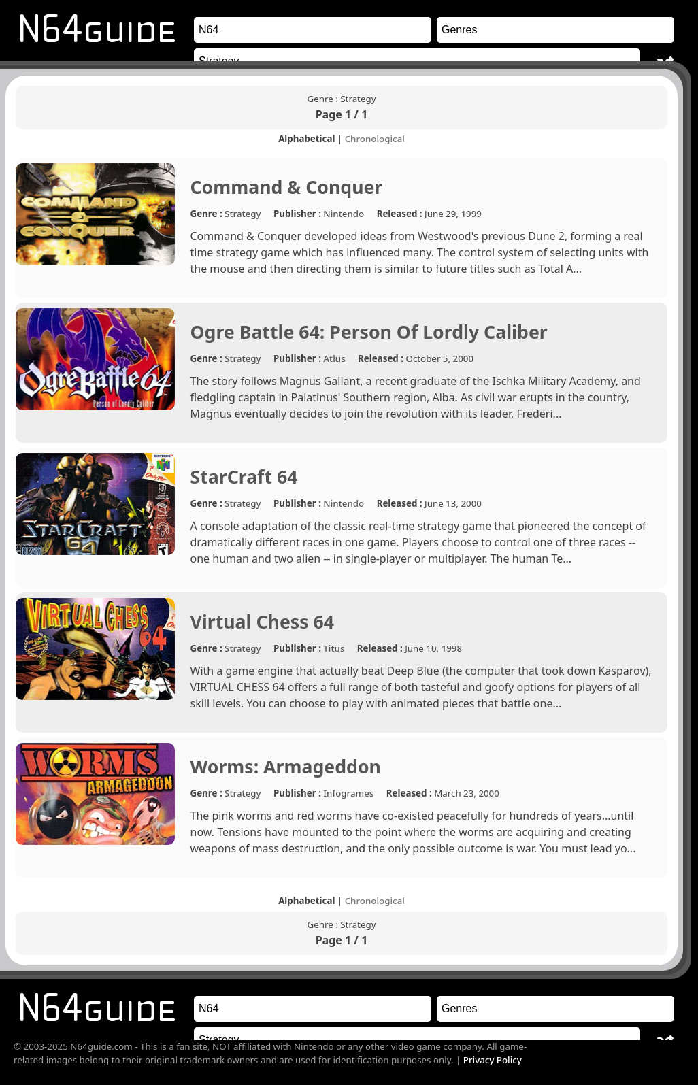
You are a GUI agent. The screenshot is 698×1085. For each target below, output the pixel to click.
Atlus (334, 358)
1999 (471, 213)
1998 (452, 648)
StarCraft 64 (244, 477)
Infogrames (348, 793)
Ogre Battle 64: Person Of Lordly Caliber (369, 332)
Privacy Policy (492, 1060)
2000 (463, 358)
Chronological (375, 139)
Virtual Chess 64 (262, 622)
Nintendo (343, 213)
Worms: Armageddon (285, 766)
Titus (333, 648)
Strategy (243, 213)
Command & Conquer (286, 187)
